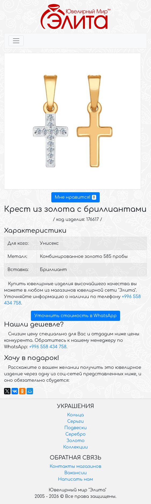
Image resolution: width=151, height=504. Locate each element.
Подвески (75, 427)
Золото (75, 440)
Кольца (75, 415)
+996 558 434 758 (47, 346)
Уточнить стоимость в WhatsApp (75, 315)
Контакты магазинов (75, 466)
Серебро (75, 434)
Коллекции (75, 447)
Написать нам (75, 479)
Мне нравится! (75, 197)
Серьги (75, 421)
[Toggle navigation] (16, 40)
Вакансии (75, 472)
